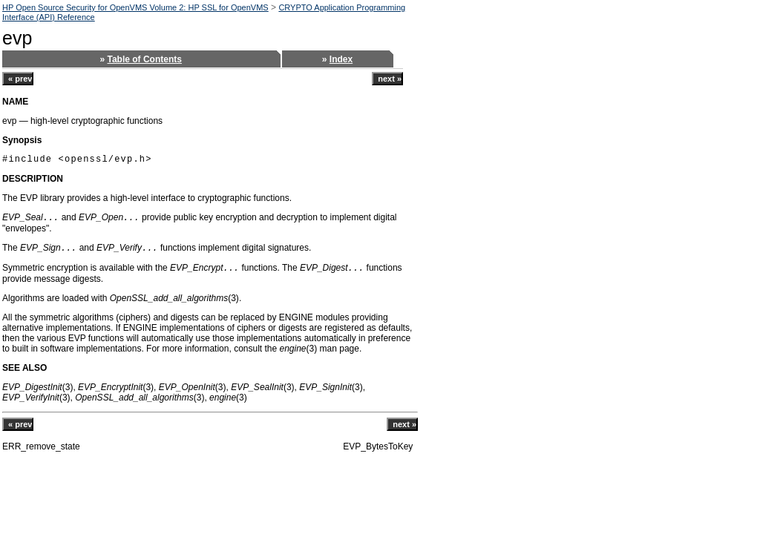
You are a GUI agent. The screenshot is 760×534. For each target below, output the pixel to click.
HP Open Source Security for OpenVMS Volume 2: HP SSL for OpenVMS (135, 7)
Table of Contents (145, 59)
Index (341, 59)
